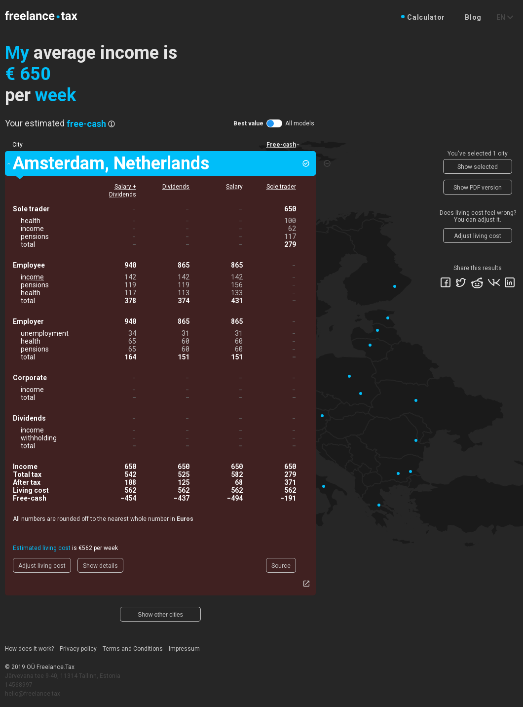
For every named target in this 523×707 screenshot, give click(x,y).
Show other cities (160, 614)
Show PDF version (477, 187)
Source (281, 565)
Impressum (184, 648)
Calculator (426, 17)
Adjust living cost (42, 565)
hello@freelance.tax (32, 693)
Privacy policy (78, 648)
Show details (100, 565)
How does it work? (29, 648)
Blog (473, 17)
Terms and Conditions (133, 648)
